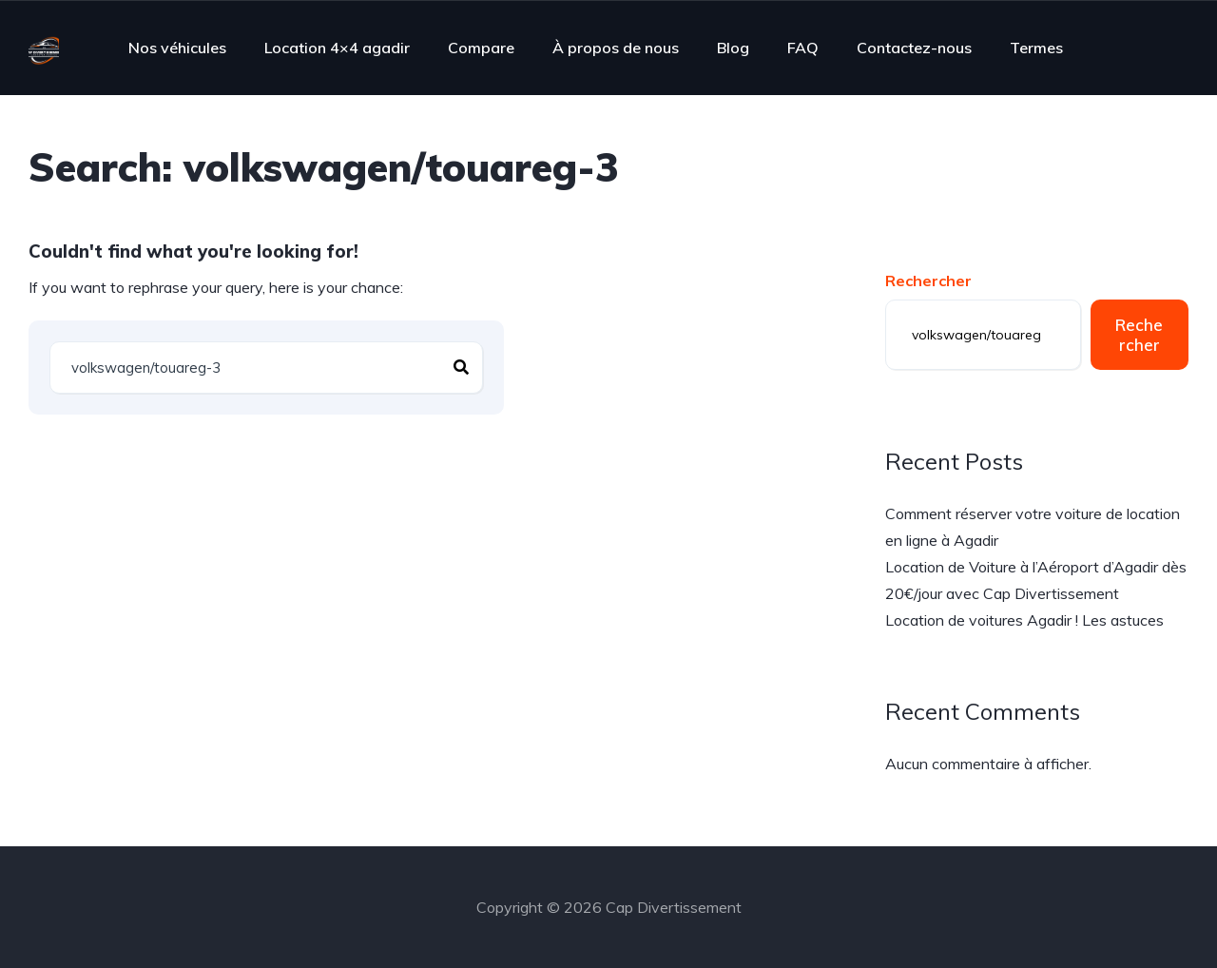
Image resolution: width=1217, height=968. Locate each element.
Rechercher (928, 280)
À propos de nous (615, 47)
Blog (733, 47)
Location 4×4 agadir (337, 47)
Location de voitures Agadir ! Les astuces (1024, 619)
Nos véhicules (177, 47)
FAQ (803, 47)
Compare (481, 47)
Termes (1036, 47)
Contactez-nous (914, 47)
